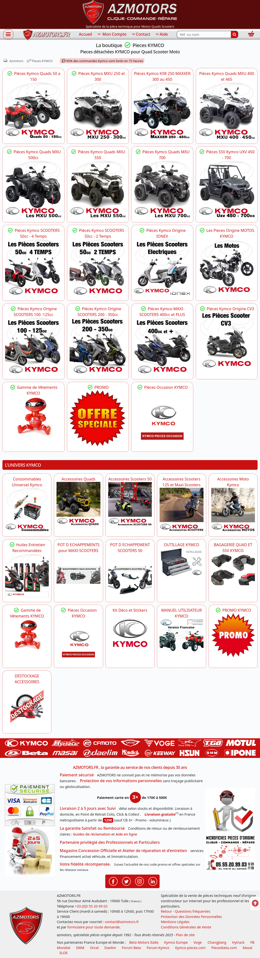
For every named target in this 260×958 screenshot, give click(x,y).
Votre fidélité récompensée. (85, 864)
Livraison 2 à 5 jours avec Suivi (87, 808)
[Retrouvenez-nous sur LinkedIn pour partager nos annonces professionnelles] (152, 881)
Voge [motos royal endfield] (198, 942)
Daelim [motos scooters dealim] (110, 947)
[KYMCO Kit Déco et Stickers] (130, 635)
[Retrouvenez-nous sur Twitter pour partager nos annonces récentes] (126, 881)
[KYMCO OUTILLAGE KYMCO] (181, 562)
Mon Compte (111, 34)
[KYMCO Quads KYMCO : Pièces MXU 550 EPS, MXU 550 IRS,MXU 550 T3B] (98, 189)
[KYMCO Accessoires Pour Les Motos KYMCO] (233, 509)
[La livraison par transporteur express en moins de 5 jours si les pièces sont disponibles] (30, 851)
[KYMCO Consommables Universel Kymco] (27, 509)
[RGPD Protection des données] (230, 811)
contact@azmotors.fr (122, 921)
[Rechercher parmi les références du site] (204, 34)
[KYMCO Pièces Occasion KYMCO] (162, 418)
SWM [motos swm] (80, 947)
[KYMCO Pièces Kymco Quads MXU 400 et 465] (226, 110)
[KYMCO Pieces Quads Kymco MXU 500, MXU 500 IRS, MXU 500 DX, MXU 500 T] (33, 189)
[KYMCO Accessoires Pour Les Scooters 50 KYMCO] (130, 504)
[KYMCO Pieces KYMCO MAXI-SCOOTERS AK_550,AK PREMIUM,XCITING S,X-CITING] (162, 345)
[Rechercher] (234, 34)
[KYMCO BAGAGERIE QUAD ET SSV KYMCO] (233, 569)
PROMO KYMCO (233, 610)
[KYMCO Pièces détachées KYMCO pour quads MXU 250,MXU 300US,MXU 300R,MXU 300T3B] (98, 110)
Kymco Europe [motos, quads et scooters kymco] (176, 942)
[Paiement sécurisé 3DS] (30, 805)
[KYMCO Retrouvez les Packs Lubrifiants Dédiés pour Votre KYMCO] (27, 575)
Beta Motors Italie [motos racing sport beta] (143, 942)
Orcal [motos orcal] (94, 947)
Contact (140, 34)
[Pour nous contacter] (230, 853)
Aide (161, 34)
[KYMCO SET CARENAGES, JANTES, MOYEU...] (233, 635)
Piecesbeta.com (224, 947)
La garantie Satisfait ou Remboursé (92, 828)
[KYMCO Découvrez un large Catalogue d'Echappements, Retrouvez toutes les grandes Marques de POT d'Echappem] (130, 575)
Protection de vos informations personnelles (121, 780)
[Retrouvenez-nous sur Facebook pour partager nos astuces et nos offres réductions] (113, 881)
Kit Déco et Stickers (130, 610)
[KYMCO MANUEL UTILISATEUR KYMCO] (181, 635)
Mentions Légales (175, 921)
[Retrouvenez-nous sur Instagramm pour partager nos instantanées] (139, 881)
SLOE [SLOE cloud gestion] (63, 952)
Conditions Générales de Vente (186, 927)
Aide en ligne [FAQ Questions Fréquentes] (126, 834)
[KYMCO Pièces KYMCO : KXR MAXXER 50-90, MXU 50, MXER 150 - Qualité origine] (33, 110)
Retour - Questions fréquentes (185, 911)
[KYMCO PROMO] (98, 418)
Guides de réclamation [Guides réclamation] (92, 834)
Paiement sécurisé (77, 775)
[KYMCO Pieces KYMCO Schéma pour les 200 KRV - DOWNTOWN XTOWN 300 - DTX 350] (98, 345)
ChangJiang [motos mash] (217, 942)
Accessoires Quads (79, 479)
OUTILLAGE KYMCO (181, 544)
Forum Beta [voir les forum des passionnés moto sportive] (131, 947)
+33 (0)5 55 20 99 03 (91, 906)
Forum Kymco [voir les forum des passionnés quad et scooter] (158, 947)
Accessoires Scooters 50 (130, 479)
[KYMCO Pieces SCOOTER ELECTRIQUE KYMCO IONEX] (162, 267)
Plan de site (185, 935)
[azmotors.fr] (46, 34)
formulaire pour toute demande (93, 927)
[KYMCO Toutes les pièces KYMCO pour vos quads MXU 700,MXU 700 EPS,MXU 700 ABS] (162, 189)
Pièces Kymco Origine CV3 (226, 308)
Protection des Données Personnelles (191, 916)
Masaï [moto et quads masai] (247, 947)
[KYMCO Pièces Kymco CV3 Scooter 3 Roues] (226, 340)
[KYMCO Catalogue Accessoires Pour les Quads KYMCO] (78, 504)
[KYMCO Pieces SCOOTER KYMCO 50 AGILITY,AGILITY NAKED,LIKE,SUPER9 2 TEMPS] (98, 267)
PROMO (98, 387)
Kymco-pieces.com (190, 947)
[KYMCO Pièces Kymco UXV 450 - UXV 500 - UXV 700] (226, 189)
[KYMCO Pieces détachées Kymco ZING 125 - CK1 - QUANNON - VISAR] (226, 267)
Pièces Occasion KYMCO (162, 387)
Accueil (85, 34)
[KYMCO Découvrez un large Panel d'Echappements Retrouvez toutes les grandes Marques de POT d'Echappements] (78, 575)
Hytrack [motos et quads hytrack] (238, 942)
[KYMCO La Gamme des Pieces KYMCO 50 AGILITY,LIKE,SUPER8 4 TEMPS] (33, 267)
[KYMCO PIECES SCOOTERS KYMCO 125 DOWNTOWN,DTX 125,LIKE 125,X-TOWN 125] (33, 345)
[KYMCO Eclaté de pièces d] (162, 110)
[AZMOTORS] (27, 706)
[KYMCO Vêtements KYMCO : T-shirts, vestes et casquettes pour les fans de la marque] (33, 417)
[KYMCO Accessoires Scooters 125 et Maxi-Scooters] (181, 509)
